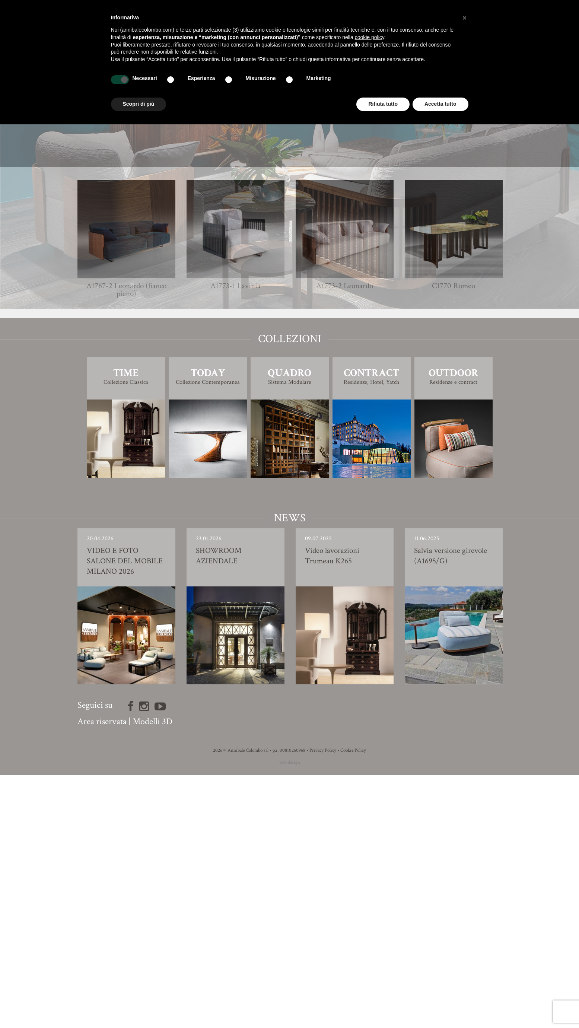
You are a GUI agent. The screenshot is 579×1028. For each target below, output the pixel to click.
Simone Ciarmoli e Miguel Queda (303, 362)
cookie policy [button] (369, 37)
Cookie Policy (353, 1003)
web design (289, 1015)
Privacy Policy (322, 1003)
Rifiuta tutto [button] (383, 104)
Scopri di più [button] (139, 104)
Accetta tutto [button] (440, 104)
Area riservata (102, 974)
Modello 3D (289, 398)
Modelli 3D (152, 974)
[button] (465, 18)
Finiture (289, 378)
